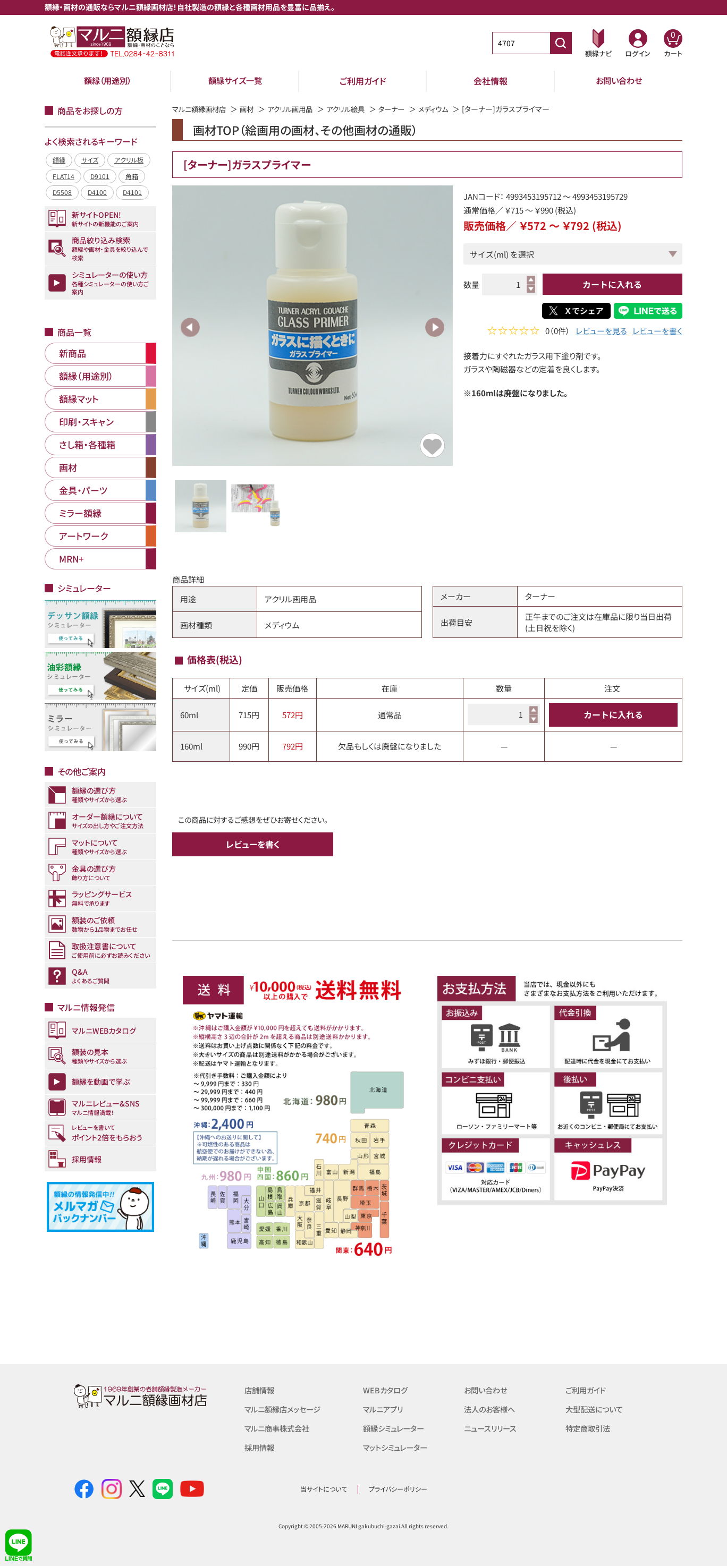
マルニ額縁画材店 (201, 109)
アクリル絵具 (355, 109)
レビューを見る (601, 331)
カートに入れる (612, 284)
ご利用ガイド (363, 80)
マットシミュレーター (398, 1447)
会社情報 (491, 80)
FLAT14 (63, 176)
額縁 (59, 159)
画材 (251, 109)
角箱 (131, 176)
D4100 (97, 192)
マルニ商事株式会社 (279, 1428)
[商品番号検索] (560, 43)
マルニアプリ (384, 1409)
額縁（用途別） (107, 80)
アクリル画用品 (297, 109)
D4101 (132, 192)
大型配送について (596, 1409)
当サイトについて (323, 1488)
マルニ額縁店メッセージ (285, 1409)
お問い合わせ (619, 80)
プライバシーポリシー (398, 1488)
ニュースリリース (492, 1428)
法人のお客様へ (491, 1409)
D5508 (62, 192)
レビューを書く (657, 331)
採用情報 (260, 1447)
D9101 (99, 176)
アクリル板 (128, 159)
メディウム (448, 109)
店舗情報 (260, 1389)
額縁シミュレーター (396, 1428)
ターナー (404, 109)
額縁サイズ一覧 (235, 80)
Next (434, 327)
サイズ (89, 159)
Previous (190, 327)
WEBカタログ (386, 1389)
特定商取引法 (589, 1428)
